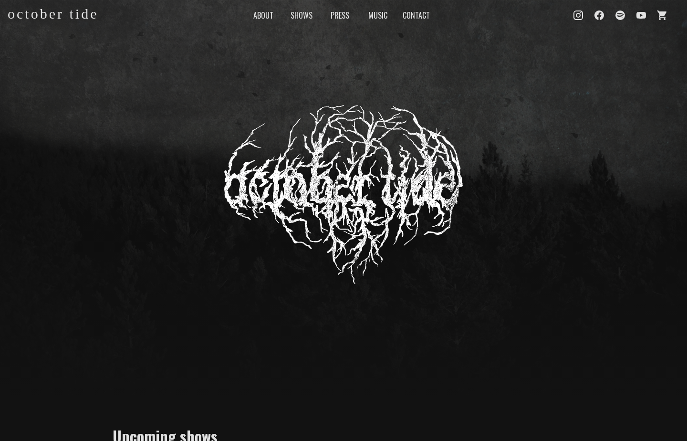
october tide (53, 13)
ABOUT (263, 15)
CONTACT (416, 15)
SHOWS (301, 15)
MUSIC (377, 15)
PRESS (340, 15)
